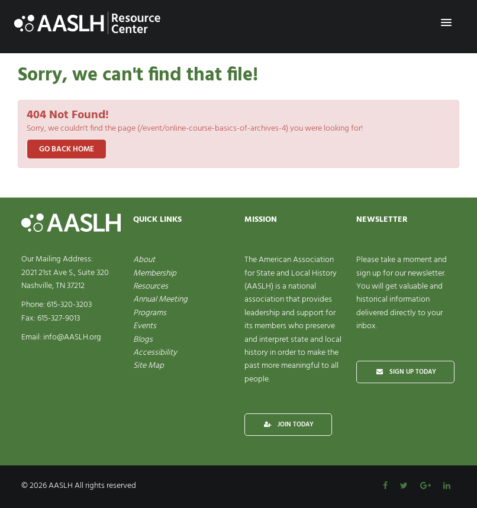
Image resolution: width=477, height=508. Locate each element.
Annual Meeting (160, 299)
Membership (154, 273)
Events (144, 326)
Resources (150, 286)
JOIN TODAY (288, 424)
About (144, 260)
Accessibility (155, 353)
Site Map (148, 366)
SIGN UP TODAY (405, 372)
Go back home (66, 149)
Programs (149, 313)
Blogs (143, 340)
